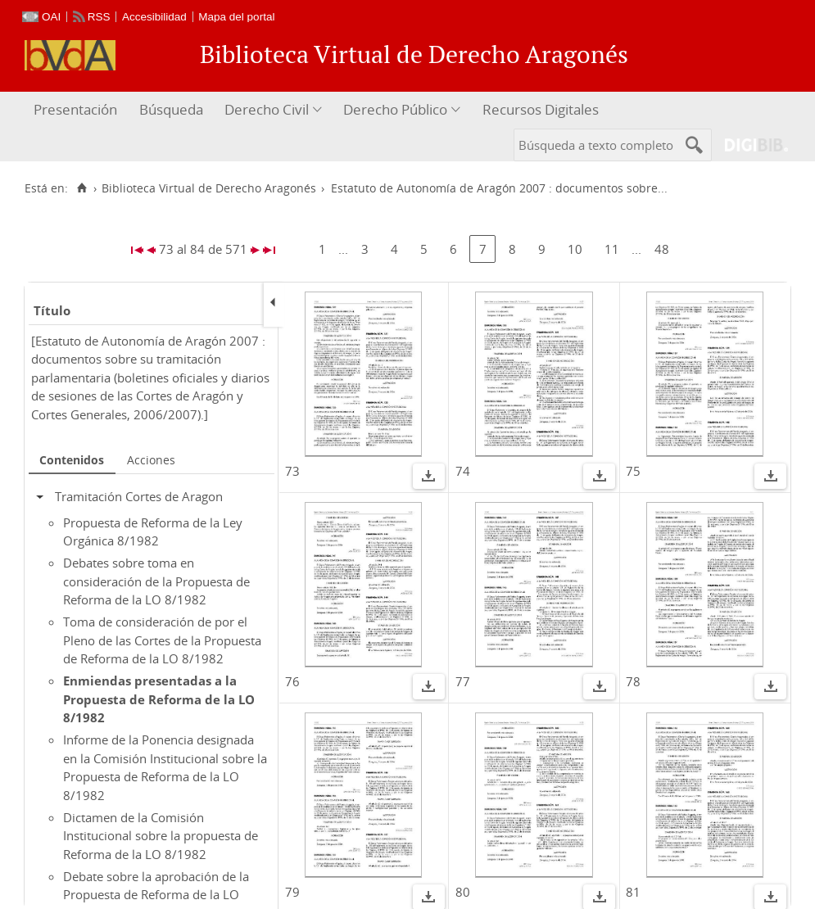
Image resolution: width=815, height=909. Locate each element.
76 (292, 681)
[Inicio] (81, 188)
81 (633, 892)
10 (575, 249)
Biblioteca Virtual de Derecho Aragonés (209, 188)
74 (462, 471)
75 (633, 471)
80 (462, 892)
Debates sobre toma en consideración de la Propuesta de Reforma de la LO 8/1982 (156, 581)
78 (633, 681)
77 (462, 681)
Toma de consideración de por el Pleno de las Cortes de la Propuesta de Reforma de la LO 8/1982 (162, 640)
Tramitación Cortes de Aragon (139, 496)
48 (661, 249)
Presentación (75, 109)
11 (611, 249)
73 (292, 471)
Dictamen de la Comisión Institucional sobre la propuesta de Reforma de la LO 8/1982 (160, 835)
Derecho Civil (266, 109)
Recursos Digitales (540, 109)
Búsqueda (171, 109)
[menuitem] (77, 110)
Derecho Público (395, 109)
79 (292, 892)
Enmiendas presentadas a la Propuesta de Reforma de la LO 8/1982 (159, 699)
